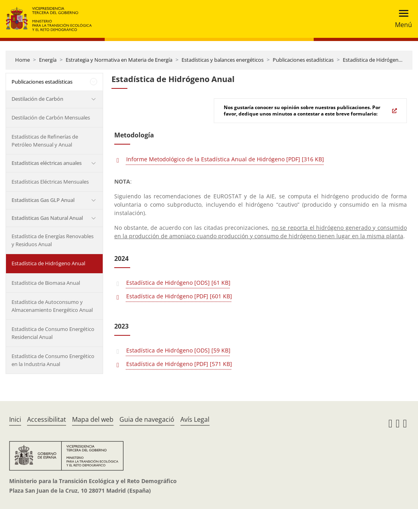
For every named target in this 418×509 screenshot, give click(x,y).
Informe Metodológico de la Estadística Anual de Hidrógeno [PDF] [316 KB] (225, 159)
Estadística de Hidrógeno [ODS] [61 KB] (178, 282)
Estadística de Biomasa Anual (46, 282)
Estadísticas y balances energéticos (223, 59)
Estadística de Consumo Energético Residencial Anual (53, 333)
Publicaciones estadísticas (303, 59)
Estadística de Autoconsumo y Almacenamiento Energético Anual (52, 305)
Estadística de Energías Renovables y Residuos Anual (53, 240)
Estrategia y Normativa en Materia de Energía (119, 59)
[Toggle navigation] (401, 19)
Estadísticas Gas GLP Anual (43, 200)
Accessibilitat (46, 419)
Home (22, 59)
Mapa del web (92, 419)
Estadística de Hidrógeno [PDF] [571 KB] (179, 364)
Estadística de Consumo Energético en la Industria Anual (53, 360)
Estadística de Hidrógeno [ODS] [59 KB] (178, 350)
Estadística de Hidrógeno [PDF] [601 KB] (179, 296)
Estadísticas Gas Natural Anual (47, 217)
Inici (15, 419)
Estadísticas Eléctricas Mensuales (50, 181)
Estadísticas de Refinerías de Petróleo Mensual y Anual (45, 140)
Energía (48, 59)
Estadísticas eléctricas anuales (47, 162)
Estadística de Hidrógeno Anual (379, 59)
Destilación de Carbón (37, 98)
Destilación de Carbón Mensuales (51, 117)
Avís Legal (194, 419)
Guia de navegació (146, 419)
